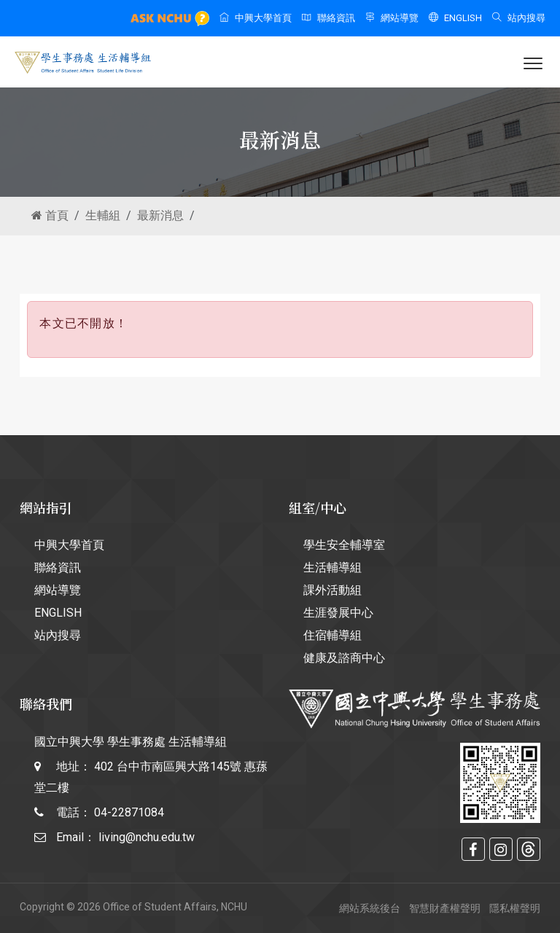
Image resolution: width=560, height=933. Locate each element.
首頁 (50, 215)
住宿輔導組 (332, 635)
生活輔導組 (332, 567)
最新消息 (160, 215)
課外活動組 (332, 590)
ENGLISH (455, 17)
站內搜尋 (518, 17)
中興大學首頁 (255, 17)
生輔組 (102, 215)
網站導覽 (392, 17)
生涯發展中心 (338, 613)
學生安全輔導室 (344, 545)
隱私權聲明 (514, 908)
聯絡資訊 (328, 17)
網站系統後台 (369, 908)
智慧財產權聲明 (445, 908)
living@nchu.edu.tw (146, 837)
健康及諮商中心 (344, 658)
